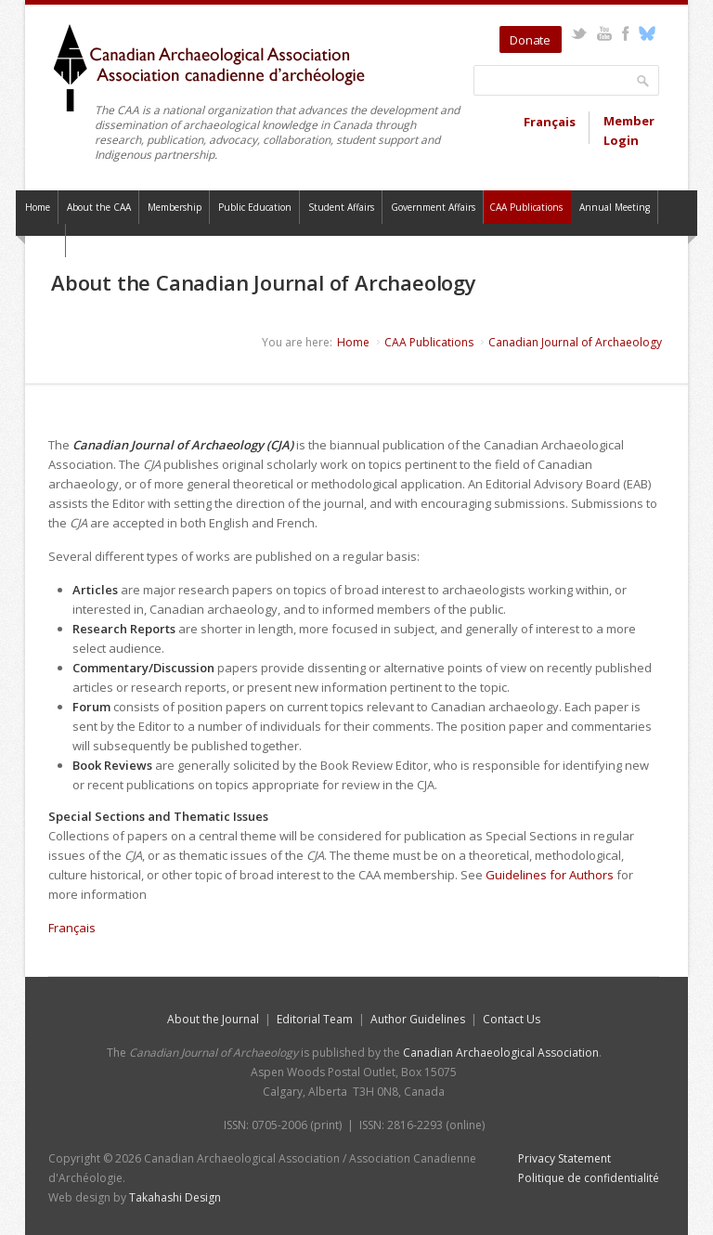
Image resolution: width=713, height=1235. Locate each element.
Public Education (255, 207)
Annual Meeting (614, 207)
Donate (530, 40)
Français (550, 121)
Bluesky (646, 33)
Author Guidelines (417, 1019)
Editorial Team (315, 1019)
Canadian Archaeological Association (501, 1052)
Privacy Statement (564, 1158)
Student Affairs (341, 207)
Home (37, 207)
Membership (174, 207)
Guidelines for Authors (550, 874)
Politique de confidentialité (588, 1178)
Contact (41, 240)
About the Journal (213, 1019)
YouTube (603, 33)
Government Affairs (433, 207)
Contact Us (511, 1019)
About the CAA (99, 207)
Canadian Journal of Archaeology (575, 342)
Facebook (625, 33)
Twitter (578, 33)
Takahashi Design (175, 1197)
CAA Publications (526, 207)
